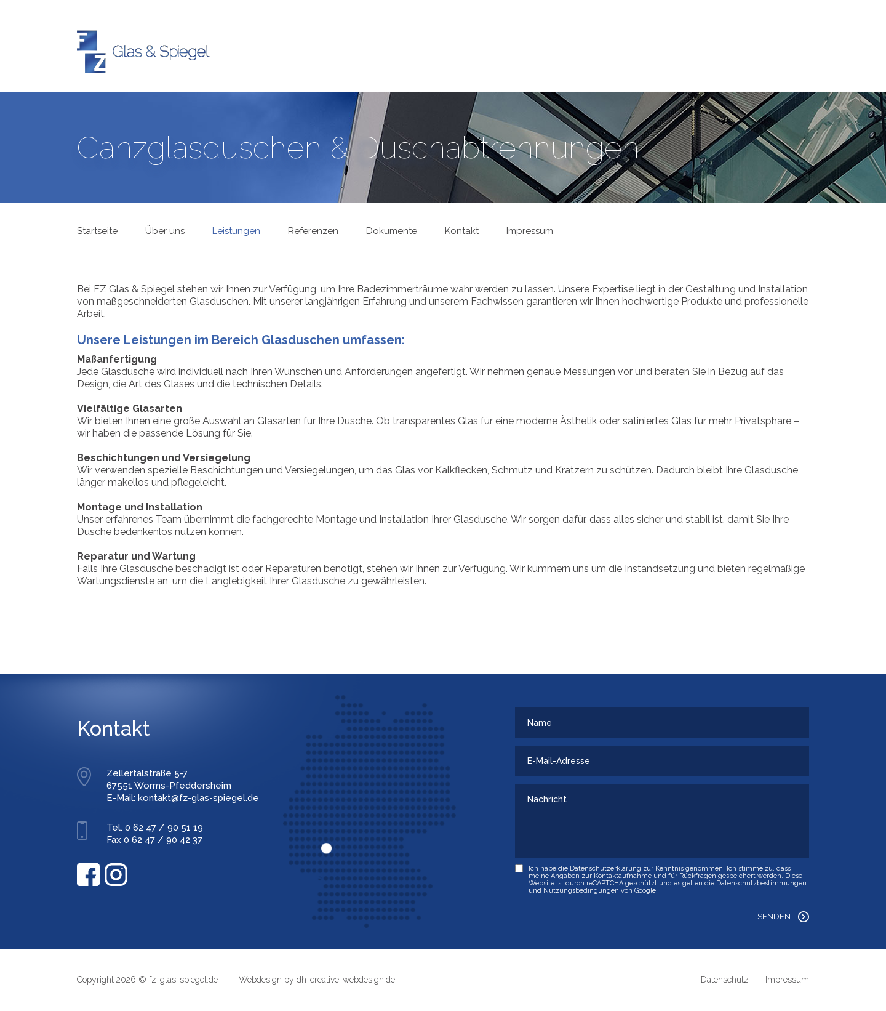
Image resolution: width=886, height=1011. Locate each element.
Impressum (529, 230)
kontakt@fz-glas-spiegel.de (198, 798)
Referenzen (313, 230)
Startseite (97, 230)
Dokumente (391, 230)
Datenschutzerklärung (605, 868)
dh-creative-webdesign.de (346, 980)
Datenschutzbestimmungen (761, 883)
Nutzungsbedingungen (581, 891)
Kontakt (462, 230)
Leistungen (236, 230)
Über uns (165, 230)
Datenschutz (725, 980)
